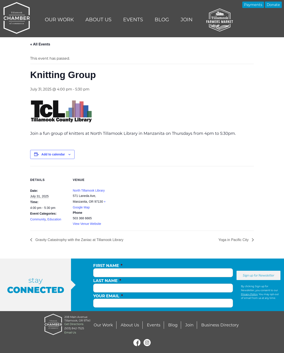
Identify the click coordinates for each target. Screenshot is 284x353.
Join (187, 20)
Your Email (108, 296)
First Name (107, 265)
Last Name (107, 280)
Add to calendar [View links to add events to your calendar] (53, 154)
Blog (162, 20)
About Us (98, 20)
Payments (253, 5)
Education (54, 219)
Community (38, 219)
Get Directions (73, 324)
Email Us (70, 332)
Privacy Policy (249, 294)
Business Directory (220, 325)
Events (133, 20)
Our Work (59, 20)
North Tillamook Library (89, 190)
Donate (273, 5)
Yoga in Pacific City (234, 240)
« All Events (40, 44)
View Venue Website (87, 224)
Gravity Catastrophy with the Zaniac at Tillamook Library (78, 240)
